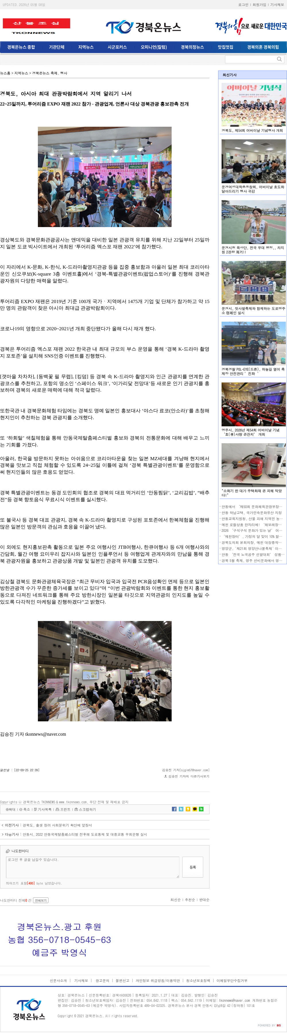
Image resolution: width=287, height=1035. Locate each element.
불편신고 (122, 980)
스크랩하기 (87, 809)
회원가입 (259, 4)
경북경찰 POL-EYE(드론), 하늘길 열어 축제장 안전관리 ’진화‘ (253, 371)
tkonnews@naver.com (234, 1000)
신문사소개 (58, 980)
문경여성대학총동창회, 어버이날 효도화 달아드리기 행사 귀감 (253, 189)
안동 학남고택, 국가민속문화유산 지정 (252, 512)
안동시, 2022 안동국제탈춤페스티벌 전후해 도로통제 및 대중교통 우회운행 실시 (85, 834)
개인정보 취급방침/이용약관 (158, 980)
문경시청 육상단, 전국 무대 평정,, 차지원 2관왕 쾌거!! (253, 249)
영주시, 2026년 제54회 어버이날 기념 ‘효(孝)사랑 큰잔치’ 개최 (251, 432)
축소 (26, 809)
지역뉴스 (21, 73)
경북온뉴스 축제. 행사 (49, 73)
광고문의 (101, 980)
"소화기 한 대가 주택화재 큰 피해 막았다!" (252, 492)
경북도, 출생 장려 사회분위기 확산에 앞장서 (57, 825)
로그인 (243, 4)
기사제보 (277, 4)
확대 (12, 809)
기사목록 (45, 809)
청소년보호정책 (198, 980)
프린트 (65, 809)
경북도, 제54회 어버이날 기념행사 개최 (252, 130)
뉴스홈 (5, 73)
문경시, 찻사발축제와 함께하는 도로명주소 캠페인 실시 (253, 310)
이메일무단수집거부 (232, 980)
